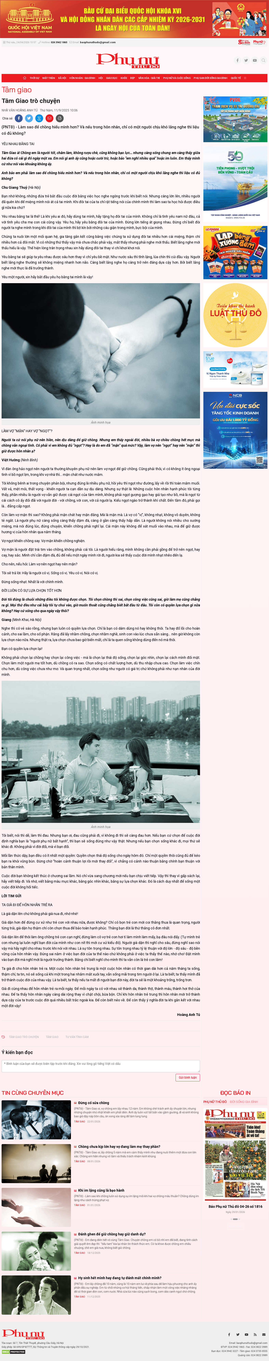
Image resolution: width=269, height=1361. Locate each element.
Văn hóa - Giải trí (149, 78)
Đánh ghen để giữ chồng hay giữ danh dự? (111, 1234)
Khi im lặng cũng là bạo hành (100, 1190)
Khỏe (124, 78)
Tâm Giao (52, 1037)
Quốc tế (236, 78)
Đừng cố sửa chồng (93, 1103)
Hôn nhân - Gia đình (82, 78)
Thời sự (34, 78)
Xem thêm (235, 1226)
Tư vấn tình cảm (77, 1037)
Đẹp (132, 78)
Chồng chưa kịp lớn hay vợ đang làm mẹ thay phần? (118, 1146)
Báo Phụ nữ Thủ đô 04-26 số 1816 (235, 1206)
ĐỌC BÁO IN (235, 1093)
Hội (101, 78)
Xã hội (62, 78)
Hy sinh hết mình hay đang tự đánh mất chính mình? (119, 1278)
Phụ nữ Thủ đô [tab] (215, 1101)
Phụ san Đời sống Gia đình (210, 78)
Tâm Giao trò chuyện (24, 1037)
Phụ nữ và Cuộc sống (177, 78)
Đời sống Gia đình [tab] (244, 1101)
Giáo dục (111, 78)
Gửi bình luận (188, 1077)
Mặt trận (48, 78)
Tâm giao (17, 89)
